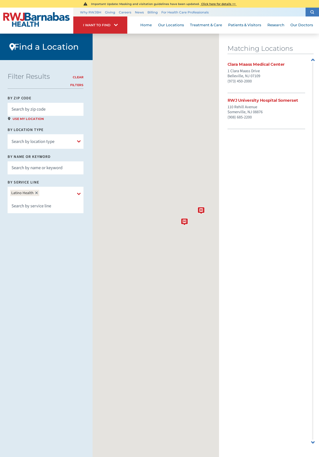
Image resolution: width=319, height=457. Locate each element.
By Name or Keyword (29, 157)
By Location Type (25, 130)
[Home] (36, 20)
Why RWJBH (90, 12)
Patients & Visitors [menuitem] (244, 25)
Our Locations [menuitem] (171, 25)
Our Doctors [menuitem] (301, 25)
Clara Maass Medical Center (256, 64)
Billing (152, 12)
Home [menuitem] (146, 25)
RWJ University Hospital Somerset (262, 100)
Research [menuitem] (275, 25)
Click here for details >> (218, 4)
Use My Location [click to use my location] (28, 119)
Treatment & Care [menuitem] (206, 25)
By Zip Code (19, 98)
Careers (125, 12)
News (139, 12)
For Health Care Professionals (185, 12)
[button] (312, 12)
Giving (110, 12)
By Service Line (23, 182)
